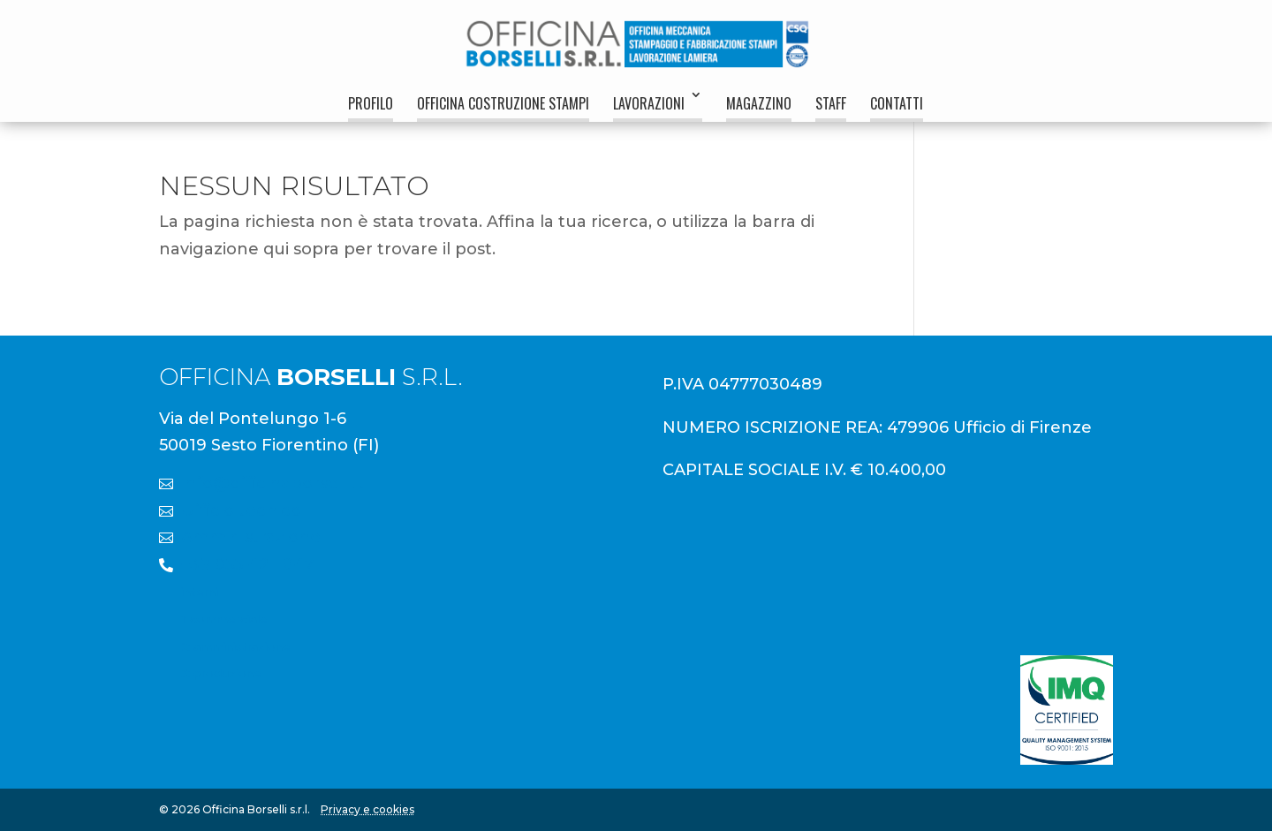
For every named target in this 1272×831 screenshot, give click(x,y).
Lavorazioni (649, 103)
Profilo (370, 103)
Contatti (896, 103)
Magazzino (758, 103)
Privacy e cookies (367, 809)
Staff (830, 103)
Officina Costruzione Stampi (503, 103)
